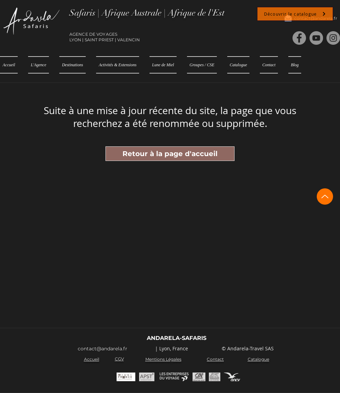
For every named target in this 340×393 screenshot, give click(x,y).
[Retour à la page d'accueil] (170, 153)
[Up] (325, 196)
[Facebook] (299, 38)
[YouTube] (316, 38)
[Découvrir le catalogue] (295, 14)
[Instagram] (333, 38)
